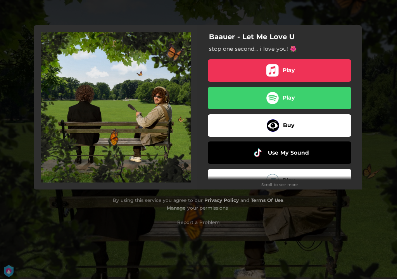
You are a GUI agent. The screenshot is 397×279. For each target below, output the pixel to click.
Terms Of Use (267, 200)
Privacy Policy (221, 200)
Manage (176, 208)
